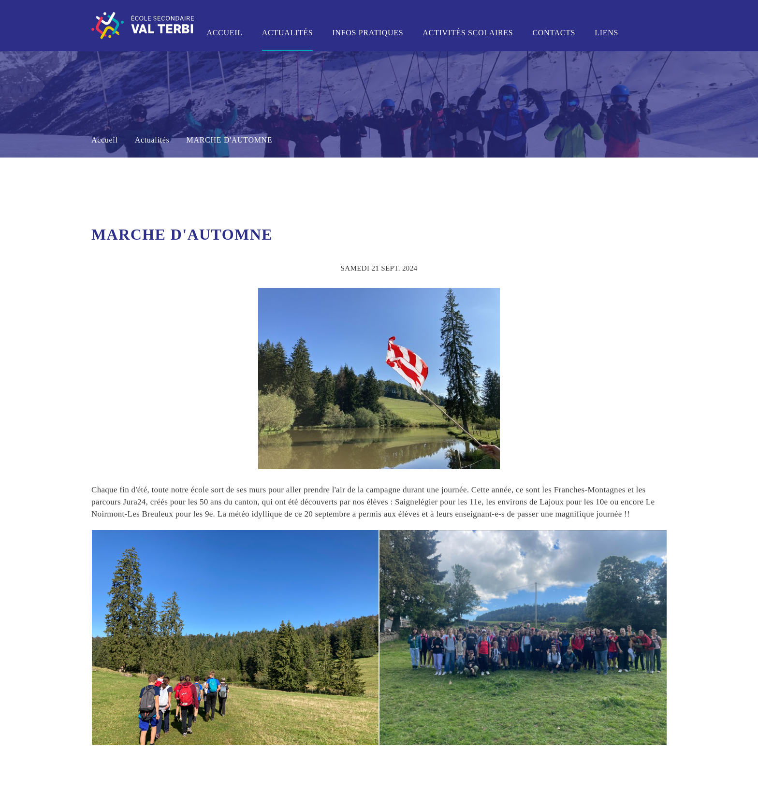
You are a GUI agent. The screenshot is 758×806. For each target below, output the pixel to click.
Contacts (553, 33)
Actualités (287, 33)
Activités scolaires (468, 33)
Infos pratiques (367, 33)
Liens (606, 33)
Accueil (224, 33)
